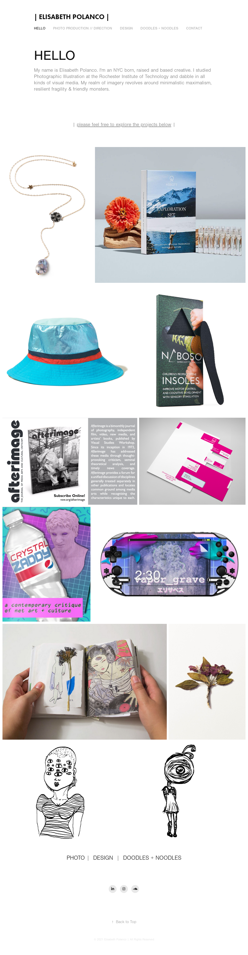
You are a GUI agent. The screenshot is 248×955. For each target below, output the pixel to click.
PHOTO (76, 858)
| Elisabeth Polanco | (71, 17)
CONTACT (194, 28)
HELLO (39, 28)
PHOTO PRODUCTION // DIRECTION (82, 28)
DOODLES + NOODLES (159, 28)
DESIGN (126, 28)
